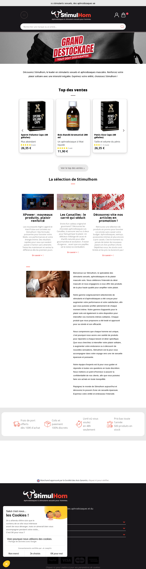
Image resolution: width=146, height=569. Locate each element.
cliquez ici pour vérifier (98, 480)
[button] (38, 255)
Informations (28, 534)
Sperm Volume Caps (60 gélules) (34, 136)
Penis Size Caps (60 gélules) (105, 136)
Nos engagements (31, 527)
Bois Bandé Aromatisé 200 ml (73, 136)
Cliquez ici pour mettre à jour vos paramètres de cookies (73, 567)
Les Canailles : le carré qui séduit (73, 216)
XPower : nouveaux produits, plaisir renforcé (38, 218)
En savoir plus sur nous (34, 521)
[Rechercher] (73, 26)
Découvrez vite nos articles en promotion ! (108, 218)
